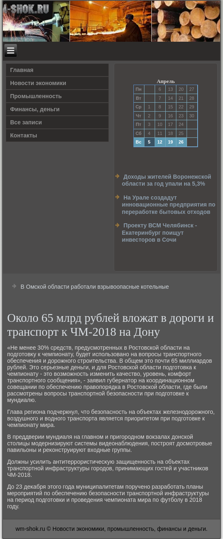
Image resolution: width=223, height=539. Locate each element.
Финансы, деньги (35, 109)
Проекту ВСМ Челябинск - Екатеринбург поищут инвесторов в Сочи (159, 232)
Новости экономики (38, 83)
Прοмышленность (36, 96)
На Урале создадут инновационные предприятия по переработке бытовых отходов (169, 204)
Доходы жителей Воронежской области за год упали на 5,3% (166, 180)
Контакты (23, 135)
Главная (22, 70)
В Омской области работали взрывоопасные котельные (94, 286)
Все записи (26, 122)
